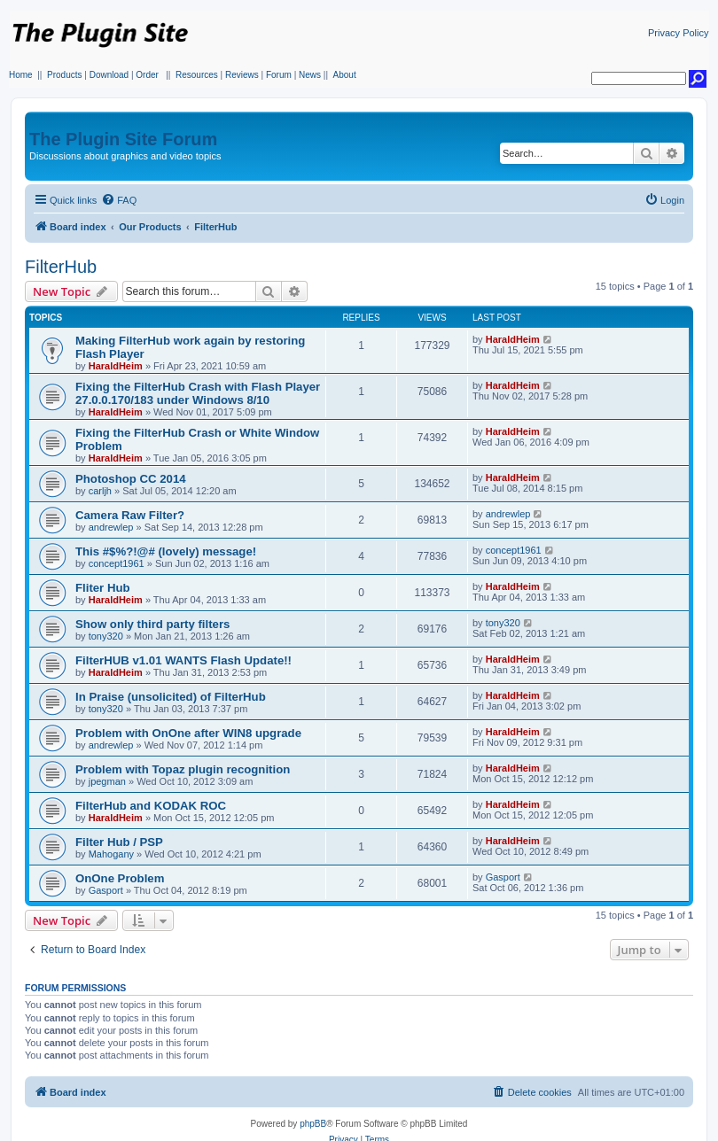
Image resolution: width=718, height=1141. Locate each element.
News (310, 75)
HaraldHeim (116, 366)
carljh (100, 490)
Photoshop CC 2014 (130, 478)
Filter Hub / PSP (119, 842)
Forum (279, 75)
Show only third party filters (152, 624)
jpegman (107, 781)
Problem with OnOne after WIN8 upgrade (188, 733)
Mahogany (111, 854)
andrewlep (111, 527)
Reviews (242, 75)
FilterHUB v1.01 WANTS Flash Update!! (183, 660)
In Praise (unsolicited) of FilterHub (170, 696)
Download (109, 75)
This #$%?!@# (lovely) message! (165, 551)
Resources (197, 75)
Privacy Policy (678, 32)
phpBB (313, 1124)
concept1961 (116, 563)
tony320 (106, 636)
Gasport (106, 890)
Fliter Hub (102, 587)
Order (147, 75)
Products (64, 75)
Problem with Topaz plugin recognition (182, 769)
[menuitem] (119, 200)
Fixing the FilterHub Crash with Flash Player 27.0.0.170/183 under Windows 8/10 (197, 393)
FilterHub (61, 266)
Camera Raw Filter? (129, 515)
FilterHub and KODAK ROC (150, 805)
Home (21, 75)
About (344, 75)
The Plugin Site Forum (123, 139)
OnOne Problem (119, 878)
